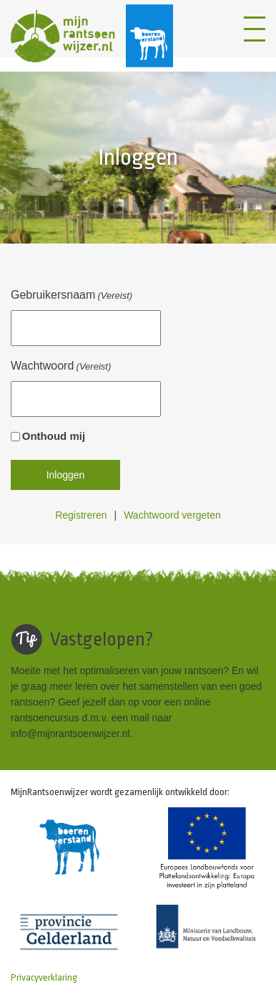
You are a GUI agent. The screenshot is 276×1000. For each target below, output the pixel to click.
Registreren (81, 515)
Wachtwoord (61, 366)
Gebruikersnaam (71, 295)
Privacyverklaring (44, 977)
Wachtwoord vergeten (172, 515)
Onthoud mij (53, 436)
